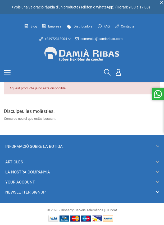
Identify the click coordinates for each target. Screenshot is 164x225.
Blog (31, 26)
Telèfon (86, 7)
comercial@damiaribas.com (98, 39)
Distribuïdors (80, 26)
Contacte (124, 26)
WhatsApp (104, 7)
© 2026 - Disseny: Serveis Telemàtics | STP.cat (82, 210)
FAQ (104, 26)
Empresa (51, 26)
